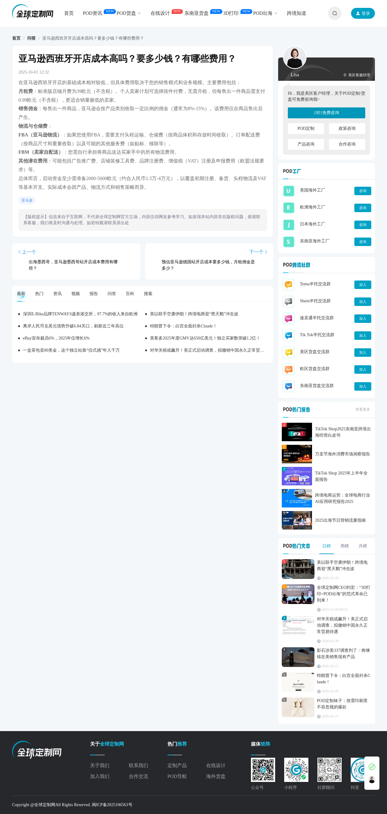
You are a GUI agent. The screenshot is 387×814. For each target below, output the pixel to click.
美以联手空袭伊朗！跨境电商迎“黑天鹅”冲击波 (194, 314)
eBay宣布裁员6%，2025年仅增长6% (56, 338)
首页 (16, 38)
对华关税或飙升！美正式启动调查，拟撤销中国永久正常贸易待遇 (211, 350)
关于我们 (99, 765)
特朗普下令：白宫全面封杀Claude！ (183, 326)
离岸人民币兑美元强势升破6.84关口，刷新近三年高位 (73, 326)
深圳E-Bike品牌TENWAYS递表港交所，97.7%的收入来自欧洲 (80, 314)
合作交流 (138, 776)
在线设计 (216, 765)
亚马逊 (26, 200)
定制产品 (177, 765)
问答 (31, 38)
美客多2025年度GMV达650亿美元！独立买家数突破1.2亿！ (205, 338)
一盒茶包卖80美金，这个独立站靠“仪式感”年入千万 (71, 350)
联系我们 (138, 765)
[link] (16, 38)
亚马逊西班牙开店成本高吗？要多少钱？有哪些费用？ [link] (93, 38)
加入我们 (99, 776)
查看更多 (363, 409)
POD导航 (177, 776)
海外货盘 (216, 776)
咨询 (362, 191)
